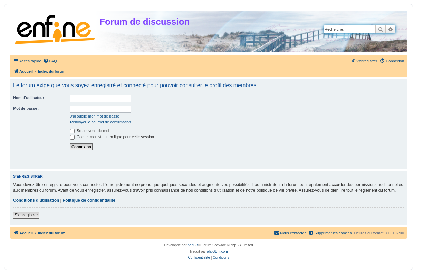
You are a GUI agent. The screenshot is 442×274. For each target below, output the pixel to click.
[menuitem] (50, 61)
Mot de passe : (26, 108)
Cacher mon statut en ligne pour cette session (112, 137)
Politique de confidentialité (89, 200)
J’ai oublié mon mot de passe (94, 116)
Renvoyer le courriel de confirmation (100, 122)
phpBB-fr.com (217, 251)
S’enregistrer (26, 215)
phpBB (193, 245)
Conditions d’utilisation (36, 200)
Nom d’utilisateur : (30, 97)
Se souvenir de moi (89, 131)
